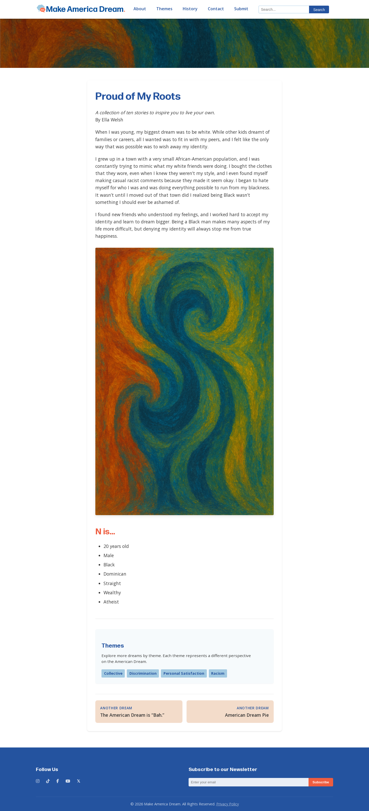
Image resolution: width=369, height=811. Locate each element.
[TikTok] (48, 781)
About (140, 9)
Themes (164, 9)
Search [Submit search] (319, 10)
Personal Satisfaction (183, 673)
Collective (113, 673)
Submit (241, 9)
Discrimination (143, 673)
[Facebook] (57, 781)
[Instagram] (37, 781)
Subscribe (321, 782)
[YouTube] (68, 781)
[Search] (284, 9)
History (190, 9)
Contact (216, 9)
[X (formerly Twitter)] (78, 781)
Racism (217, 673)
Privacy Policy (227, 804)
